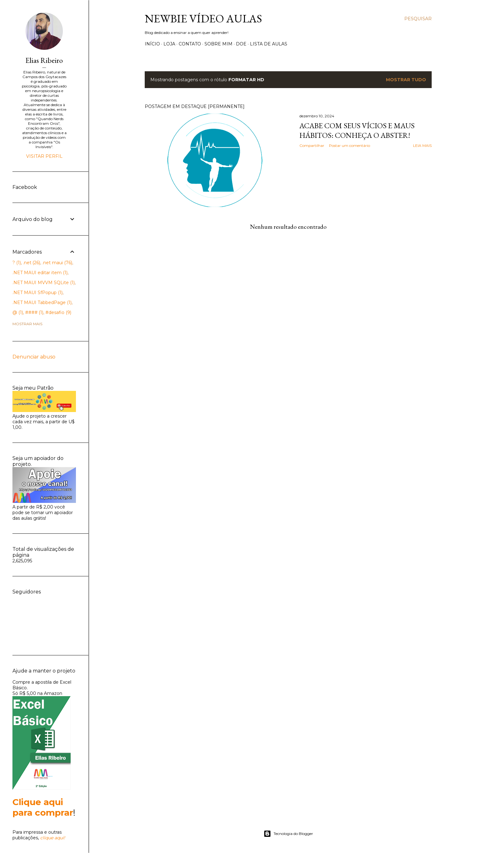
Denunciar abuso (33, 357)
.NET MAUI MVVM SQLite (43, 282)
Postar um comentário (349, 145)
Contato (190, 44)
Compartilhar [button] (311, 145)
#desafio (58, 312)
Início (152, 44)
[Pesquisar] (418, 18)
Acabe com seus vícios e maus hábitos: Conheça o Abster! (357, 130)
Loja (169, 44)
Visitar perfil (44, 156)
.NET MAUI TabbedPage (42, 302)
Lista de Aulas (268, 44)
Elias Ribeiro (44, 60)
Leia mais (422, 145)
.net (31, 262)
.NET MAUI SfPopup (37, 292)
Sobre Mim (218, 44)
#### (34, 312)
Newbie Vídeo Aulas (203, 18)
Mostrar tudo (406, 79)
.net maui (57, 262)
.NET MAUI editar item (40, 272)
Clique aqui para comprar (42, 807)
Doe (241, 44)
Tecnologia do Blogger (288, 833)
